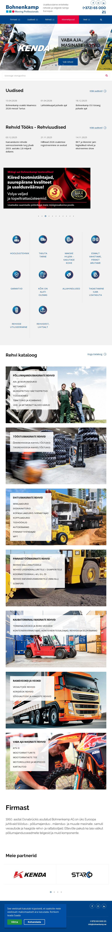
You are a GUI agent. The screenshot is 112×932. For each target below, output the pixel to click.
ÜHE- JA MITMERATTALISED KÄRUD (31, 404)
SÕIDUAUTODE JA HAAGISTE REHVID (32, 696)
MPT (15, 536)
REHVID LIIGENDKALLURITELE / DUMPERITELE (37, 569)
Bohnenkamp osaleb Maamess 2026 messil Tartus (21, 107)
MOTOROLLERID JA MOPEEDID (29, 761)
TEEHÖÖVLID (20, 522)
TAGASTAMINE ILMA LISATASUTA (96, 291)
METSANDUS (19, 386)
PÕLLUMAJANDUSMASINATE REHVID (34, 375)
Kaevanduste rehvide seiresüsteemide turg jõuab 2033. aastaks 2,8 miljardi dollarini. (20, 146)
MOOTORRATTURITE (24, 752)
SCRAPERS (18, 583)
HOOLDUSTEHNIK (19, 253)
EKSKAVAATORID (22, 508)
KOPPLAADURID (21, 517)
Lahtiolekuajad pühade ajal (54, 105)
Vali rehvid (68, 61)
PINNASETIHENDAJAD (24, 531)
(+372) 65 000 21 (94, 10)
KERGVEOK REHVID (23, 691)
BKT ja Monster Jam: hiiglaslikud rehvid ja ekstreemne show (86, 145)
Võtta (14, 922)
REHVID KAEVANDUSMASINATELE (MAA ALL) (35, 578)
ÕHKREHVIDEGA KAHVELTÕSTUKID (31, 442)
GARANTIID (16, 288)
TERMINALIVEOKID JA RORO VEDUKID (32, 625)
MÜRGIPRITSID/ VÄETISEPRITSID (30, 390)
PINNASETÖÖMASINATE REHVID (31, 558)
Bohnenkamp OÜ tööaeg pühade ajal (88, 107)
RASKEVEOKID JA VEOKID (27, 680)
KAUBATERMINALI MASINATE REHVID (34, 619)
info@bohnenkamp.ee (97, 924)
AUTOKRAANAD (21, 527)
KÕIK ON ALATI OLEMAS (43, 291)
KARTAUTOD (19, 766)
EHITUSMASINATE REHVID (28, 497)
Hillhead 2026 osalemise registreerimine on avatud (54, 143)
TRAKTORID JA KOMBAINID (27, 400)
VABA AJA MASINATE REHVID (29, 741)
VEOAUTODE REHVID (24, 686)
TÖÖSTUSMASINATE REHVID (29, 436)
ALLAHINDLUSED (71, 288)
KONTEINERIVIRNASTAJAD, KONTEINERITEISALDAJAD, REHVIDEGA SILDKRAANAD (55, 630)
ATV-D (16, 748)
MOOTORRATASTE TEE (25, 757)
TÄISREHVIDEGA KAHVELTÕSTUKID (31, 447)
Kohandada (34, 922)
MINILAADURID (21, 503)
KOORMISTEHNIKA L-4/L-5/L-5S (29, 574)
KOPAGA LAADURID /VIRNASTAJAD (31, 513)
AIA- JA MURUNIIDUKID (25, 381)
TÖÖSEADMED (20, 395)
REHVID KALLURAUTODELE (27, 564)
